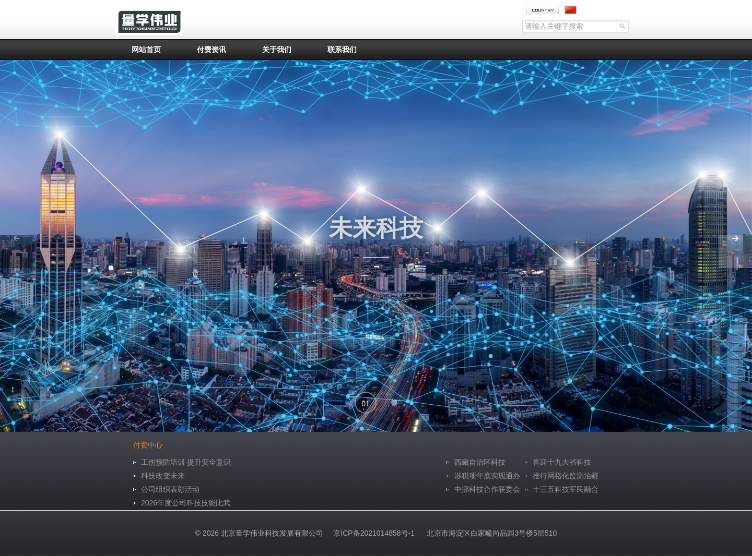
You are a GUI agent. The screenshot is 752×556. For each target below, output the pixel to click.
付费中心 (147, 445)
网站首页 (146, 49)
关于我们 (276, 49)
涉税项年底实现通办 (487, 476)
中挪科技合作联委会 (487, 489)
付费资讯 (211, 49)
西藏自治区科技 (480, 462)
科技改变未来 (163, 476)
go (618, 26)
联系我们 (342, 49)
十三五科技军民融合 (565, 489)
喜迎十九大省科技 (562, 462)
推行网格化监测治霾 (565, 476)
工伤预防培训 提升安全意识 (186, 462)
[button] (366, 403)
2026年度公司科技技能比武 (185, 503)
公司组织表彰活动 (170, 489)
